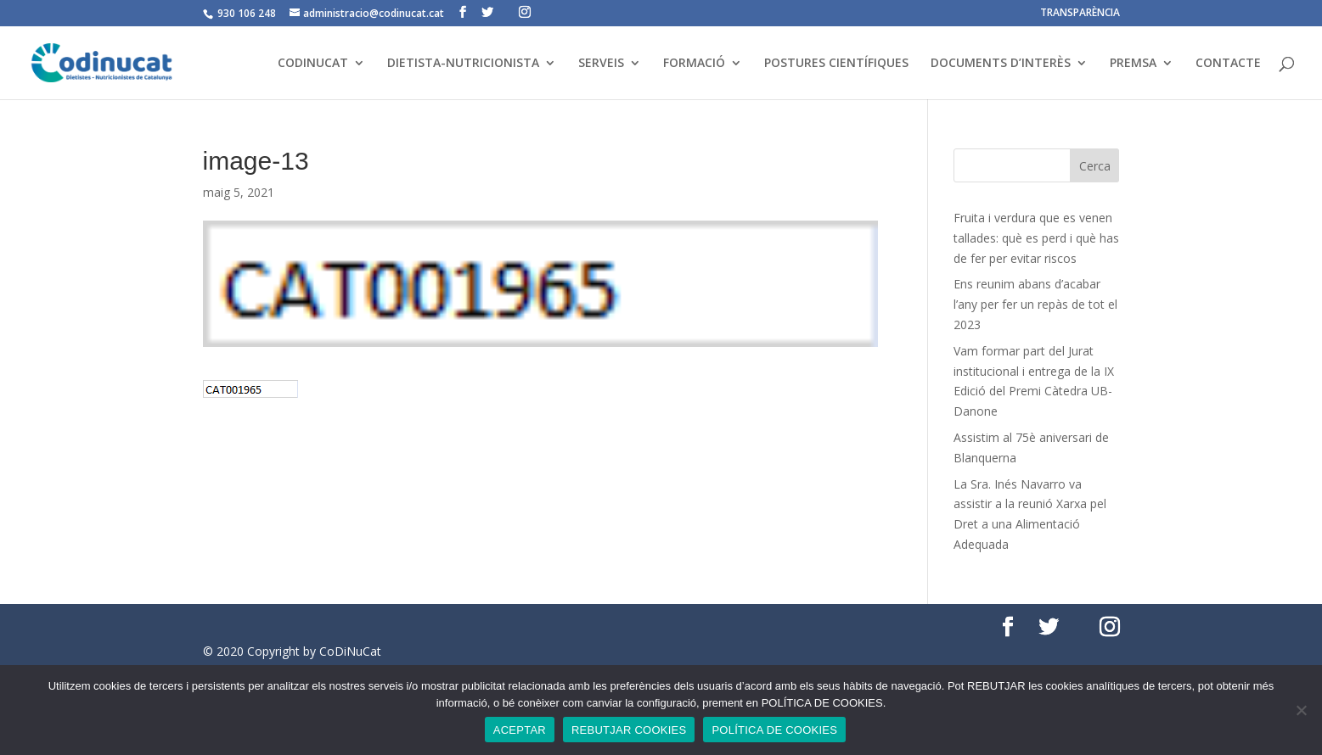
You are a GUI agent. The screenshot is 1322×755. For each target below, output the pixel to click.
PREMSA (1133, 63)
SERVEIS (601, 63)
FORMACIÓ (694, 63)
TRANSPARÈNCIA (1080, 14)
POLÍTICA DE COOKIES (774, 730)
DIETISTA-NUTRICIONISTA (463, 63)
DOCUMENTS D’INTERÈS (1001, 63)
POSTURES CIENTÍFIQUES (836, 63)
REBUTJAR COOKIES (628, 730)
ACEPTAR (519, 730)
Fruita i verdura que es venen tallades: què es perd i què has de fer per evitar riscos (1036, 238)
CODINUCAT (313, 63)
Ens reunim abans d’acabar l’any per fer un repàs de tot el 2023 (1035, 304)
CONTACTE (1228, 63)
